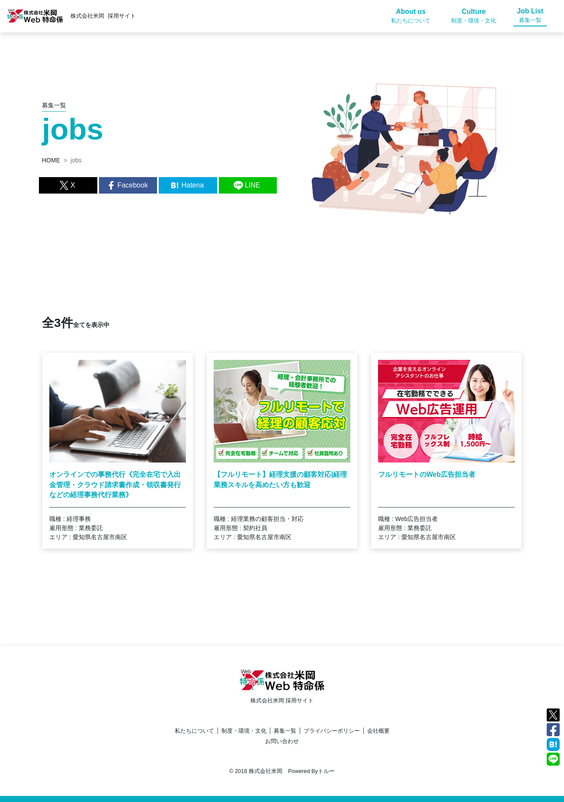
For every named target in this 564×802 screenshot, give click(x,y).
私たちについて (194, 731)
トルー (326, 771)
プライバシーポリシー (332, 731)
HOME (51, 160)
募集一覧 (285, 731)
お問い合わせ (282, 741)
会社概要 (378, 731)
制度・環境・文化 (243, 731)
